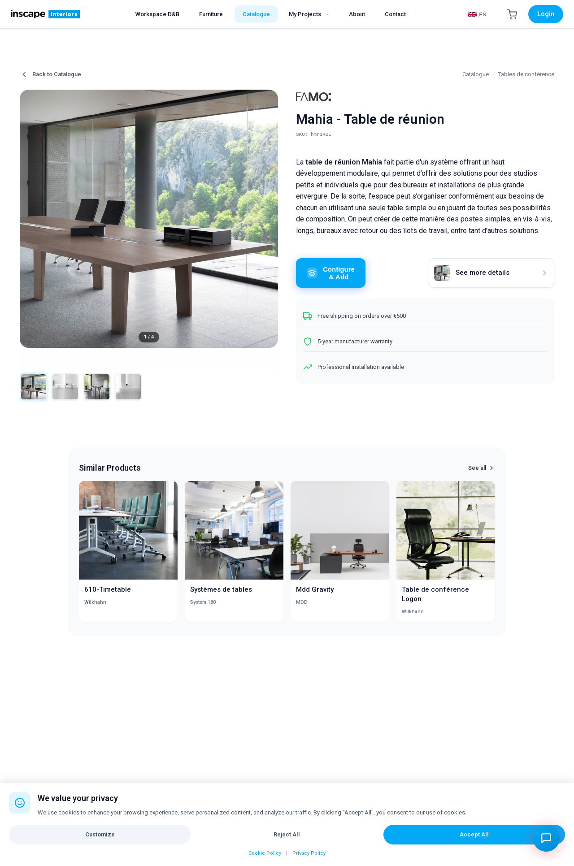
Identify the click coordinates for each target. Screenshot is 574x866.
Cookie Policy (264, 853)
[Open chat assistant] (546, 838)
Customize (100, 834)
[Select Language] (477, 14)
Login (545, 13)
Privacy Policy (309, 853)
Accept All (474, 834)
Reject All (287, 834)
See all (481, 472)
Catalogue (475, 74)
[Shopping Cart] (512, 14)
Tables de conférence (526, 74)
